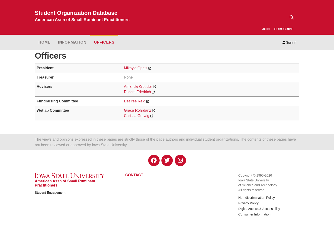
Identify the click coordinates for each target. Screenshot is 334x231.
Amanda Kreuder (138, 87)
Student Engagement (50, 192)
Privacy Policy (248, 203)
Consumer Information (254, 214)
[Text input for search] (290, 17)
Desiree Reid (134, 101)
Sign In (289, 42)
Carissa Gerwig (136, 116)
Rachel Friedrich (137, 92)
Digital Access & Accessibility (259, 209)
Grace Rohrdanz (137, 110)
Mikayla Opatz (135, 68)
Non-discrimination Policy (256, 197)
